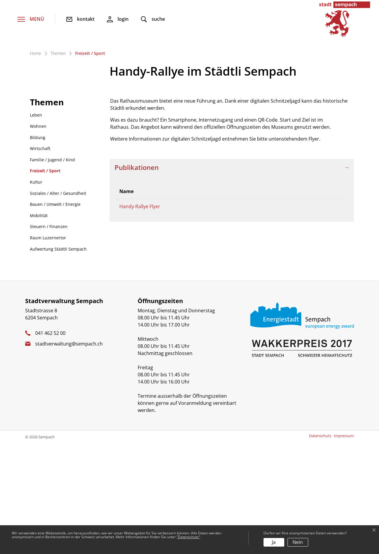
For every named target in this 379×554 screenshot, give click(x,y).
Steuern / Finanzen (49, 338)
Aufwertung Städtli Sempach (58, 360)
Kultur (36, 293)
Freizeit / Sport (45, 283)
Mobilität (39, 327)
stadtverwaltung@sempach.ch (69, 455)
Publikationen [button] (137, 279)
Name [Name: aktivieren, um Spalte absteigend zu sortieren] (126, 303)
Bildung (37, 249)
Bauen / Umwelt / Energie (55, 316)
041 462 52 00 (50, 444)
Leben (36, 226)
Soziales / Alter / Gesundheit (58, 305)
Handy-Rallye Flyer (139, 318)
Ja (274, 542)
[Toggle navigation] (31, 19)
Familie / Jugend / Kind (52, 271)
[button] (152, 19)
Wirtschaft (40, 260)
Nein (298, 542)
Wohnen (38, 238)
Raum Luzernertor (48, 349)
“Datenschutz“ (188, 536)
